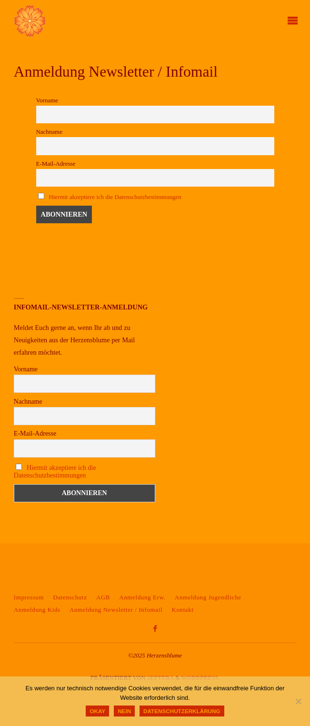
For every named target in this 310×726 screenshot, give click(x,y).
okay (97, 711)
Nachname (49, 131)
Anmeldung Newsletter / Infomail (116, 609)
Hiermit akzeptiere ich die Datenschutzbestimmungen (115, 196)
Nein (124, 711)
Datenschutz (70, 597)
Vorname (47, 100)
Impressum (29, 597)
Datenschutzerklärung (181, 711)
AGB (103, 597)
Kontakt (182, 609)
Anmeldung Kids (37, 609)
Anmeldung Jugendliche (208, 597)
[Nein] (298, 701)
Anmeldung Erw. (142, 597)
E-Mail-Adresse (56, 163)
